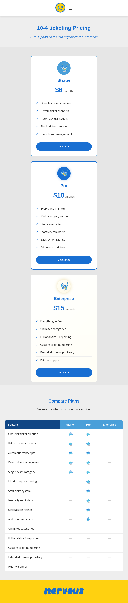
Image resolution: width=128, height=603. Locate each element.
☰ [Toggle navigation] (70, 8)
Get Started (64, 146)
